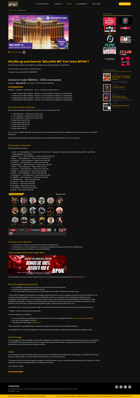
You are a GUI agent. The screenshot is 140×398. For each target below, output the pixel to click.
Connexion (125, 4)
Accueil (10, 10)
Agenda (59, 4)
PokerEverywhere (18, 396)
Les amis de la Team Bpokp (82, 318)
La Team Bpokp (43, 4)
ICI (16, 72)
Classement (82, 4)
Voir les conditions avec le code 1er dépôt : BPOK (26, 253)
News (69, 4)
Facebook (35, 322)
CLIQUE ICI (80, 277)
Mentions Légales (39, 396)
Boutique (96, 4)
